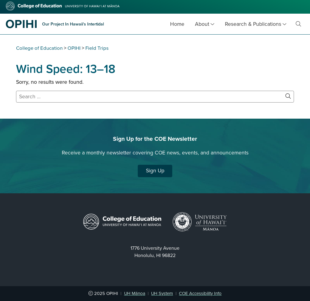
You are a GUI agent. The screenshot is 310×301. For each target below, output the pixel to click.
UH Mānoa (134, 293)
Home (177, 24)
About (202, 24)
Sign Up (155, 170)
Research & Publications (253, 24)
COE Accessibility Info (200, 293)
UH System (162, 293)
